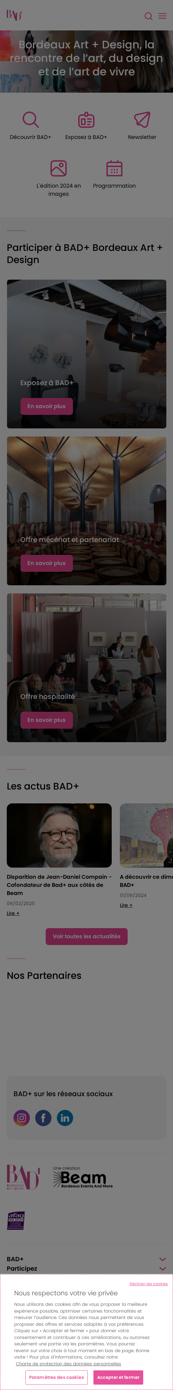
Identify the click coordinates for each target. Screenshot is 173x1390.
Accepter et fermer (118, 1377)
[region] (86, 1332)
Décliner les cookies (149, 1284)
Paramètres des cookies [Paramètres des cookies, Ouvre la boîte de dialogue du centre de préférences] (56, 1377)
